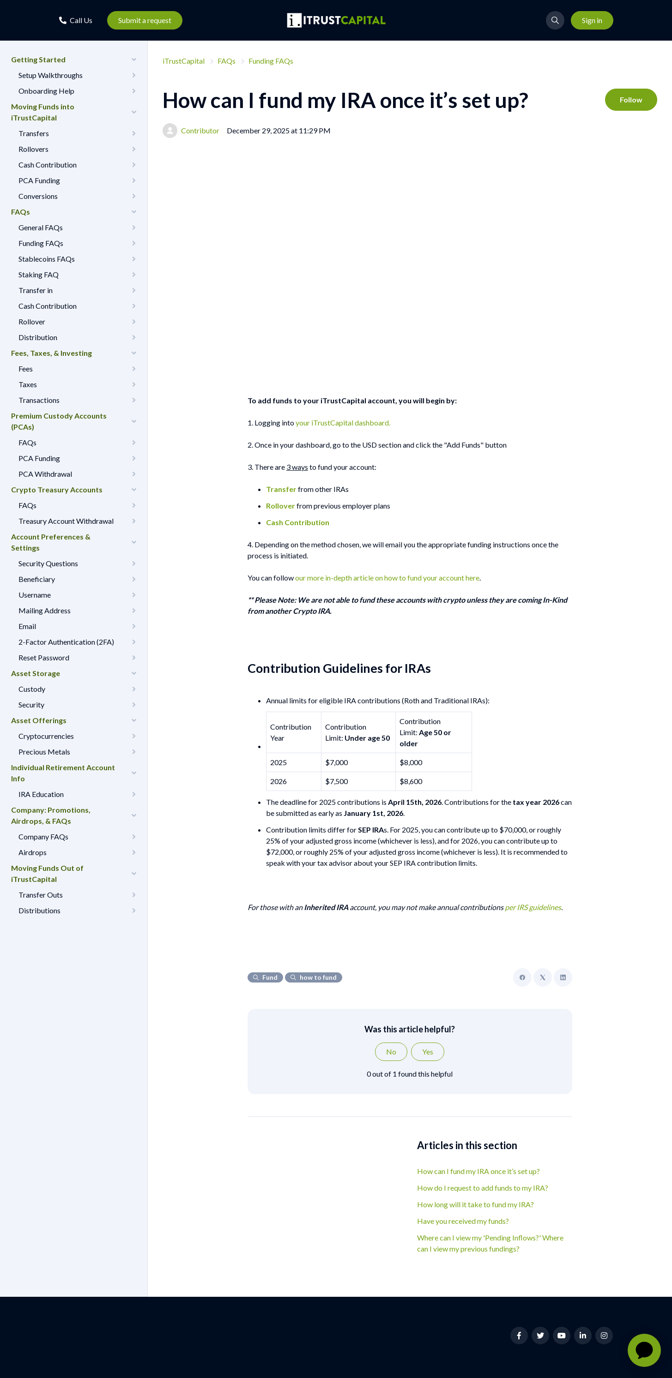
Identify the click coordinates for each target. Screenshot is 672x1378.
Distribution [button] (37, 337)
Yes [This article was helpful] (427, 1051)
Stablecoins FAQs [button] (46, 258)
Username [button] (34, 594)
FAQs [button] (20, 211)
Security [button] (31, 704)
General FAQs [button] (40, 227)
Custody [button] (31, 688)
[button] (75, 20)
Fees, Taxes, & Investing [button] (51, 352)
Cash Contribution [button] (47, 164)
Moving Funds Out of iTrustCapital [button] (47, 873)
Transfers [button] (33, 133)
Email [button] (27, 626)
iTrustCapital (184, 60)
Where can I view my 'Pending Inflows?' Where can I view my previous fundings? (490, 1243)
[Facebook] (522, 977)
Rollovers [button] (33, 148)
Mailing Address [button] (44, 610)
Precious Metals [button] (44, 751)
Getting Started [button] (38, 59)
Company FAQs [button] (43, 836)
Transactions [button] (39, 399)
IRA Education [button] (41, 794)
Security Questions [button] (48, 563)
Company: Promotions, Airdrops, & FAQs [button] (51, 815)
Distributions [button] (39, 910)
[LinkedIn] (563, 977)
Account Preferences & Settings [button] (51, 542)
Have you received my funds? (463, 1220)
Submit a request (144, 20)
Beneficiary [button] (36, 579)
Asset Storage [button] (35, 673)
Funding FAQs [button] (40, 243)
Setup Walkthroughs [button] (50, 75)
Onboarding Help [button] (46, 90)
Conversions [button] (38, 196)
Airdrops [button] (32, 852)
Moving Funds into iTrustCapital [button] (42, 112)
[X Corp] (542, 977)
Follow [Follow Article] (631, 99)
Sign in (592, 20)
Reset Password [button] (43, 657)
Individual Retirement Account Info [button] (63, 773)
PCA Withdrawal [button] (45, 473)
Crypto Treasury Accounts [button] (57, 489)
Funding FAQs (270, 60)
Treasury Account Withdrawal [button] (66, 520)
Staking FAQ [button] (38, 274)
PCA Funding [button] (39, 180)
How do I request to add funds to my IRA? (482, 1187)
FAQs (227, 60)
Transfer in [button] (35, 290)
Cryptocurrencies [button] (46, 735)
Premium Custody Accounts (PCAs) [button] (59, 421)
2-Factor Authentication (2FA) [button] (66, 641)
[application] (644, 1350)
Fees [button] (25, 368)
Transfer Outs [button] (40, 894)
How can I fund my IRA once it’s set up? (478, 1171)
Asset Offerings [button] (39, 720)
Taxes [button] (27, 384)
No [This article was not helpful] (391, 1051)
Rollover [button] (31, 321)
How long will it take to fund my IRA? (475, 1204)
